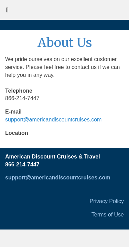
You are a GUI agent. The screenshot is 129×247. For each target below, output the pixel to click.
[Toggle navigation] (7, 11)
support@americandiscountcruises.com (53, 119)
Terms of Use (108, 214)
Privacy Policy (106, 201)
